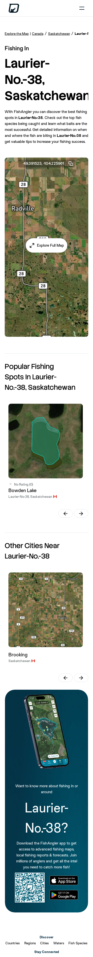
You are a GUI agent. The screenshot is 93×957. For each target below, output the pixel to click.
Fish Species (78, 943)
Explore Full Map (50, 245)
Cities (44, 943)
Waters (58, 943)
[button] (46, 245)
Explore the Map (17, 33)
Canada (37, 33)
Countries (12, 943)
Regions (30, 943)
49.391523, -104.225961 (48, 164)
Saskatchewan (59, 33)
